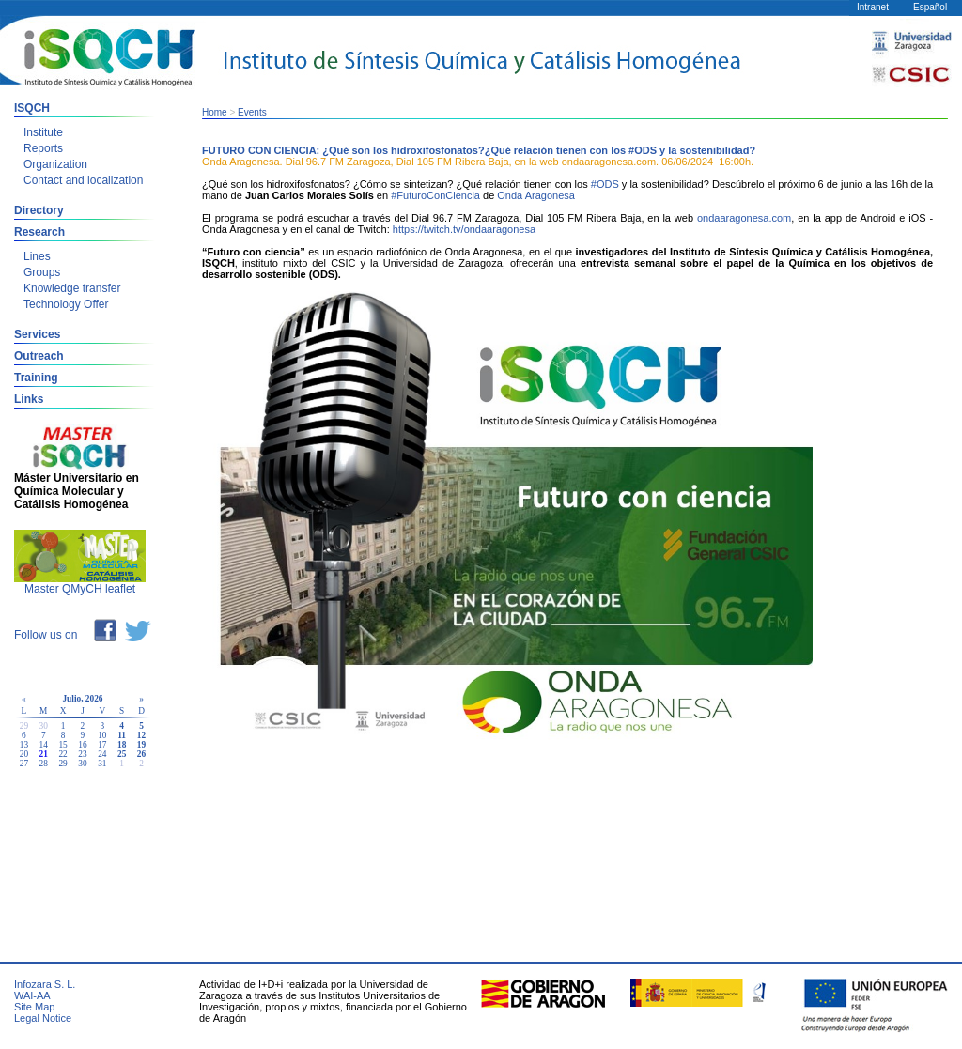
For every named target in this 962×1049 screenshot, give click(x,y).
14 (43, 744)
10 (102, 735)
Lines (37, 256)
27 (24, 763)
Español (930, 7)
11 (121, 735)
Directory (39, 210)
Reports (43, 148)
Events (252, 112)
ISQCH (32, 108)
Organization (55, 164)
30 (82, 763)
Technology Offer (66, 304)
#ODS (605, 184)
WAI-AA (32, 995)
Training (36, 377)
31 (102, 763)
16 (82, 744)
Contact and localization (83, 180)
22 (62, 754)
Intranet (873, 7)
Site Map (34, 1006)
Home (214, 112)
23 (82, 754)
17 (102, 744)
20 (24, 754)
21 (43, 754)
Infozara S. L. (44, 984)
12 (141, 735)
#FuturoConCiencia (435, 195)
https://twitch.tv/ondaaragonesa (464, 229)
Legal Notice (42, 1018)
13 (24, 744)
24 (102, 754)
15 (62, 744)
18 (121, 744)
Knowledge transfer (71, 288)
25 (121, 754)
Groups (41, 272)
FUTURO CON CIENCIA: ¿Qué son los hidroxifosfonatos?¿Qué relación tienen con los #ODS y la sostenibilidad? (478, 150)
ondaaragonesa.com (744, 218)
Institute (43, 132)
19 (141, 744)
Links (28, 399)
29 (62, 763)
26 (141, 754)
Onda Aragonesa (536, 195)
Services (37, 334)
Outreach (39, 356)
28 (43, 763)
